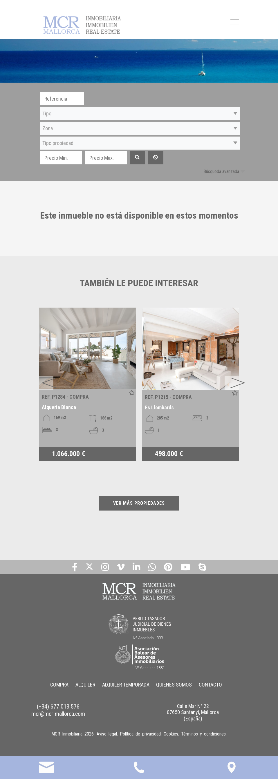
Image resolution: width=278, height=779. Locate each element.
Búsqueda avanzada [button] (221, 171)
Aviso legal (107, 734)
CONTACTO (210, 685)
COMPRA (59, 685)
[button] (140, 113)
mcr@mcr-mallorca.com (58, 713)
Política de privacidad (140, 734)
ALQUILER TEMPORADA (125, 685)
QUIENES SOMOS (174, 685)
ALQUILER (85, 685)
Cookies (171, 734)
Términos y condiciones (203, 734)
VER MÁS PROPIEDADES (139, 503)
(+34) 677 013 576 (58, 706)
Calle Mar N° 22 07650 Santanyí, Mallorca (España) (193, 712)
